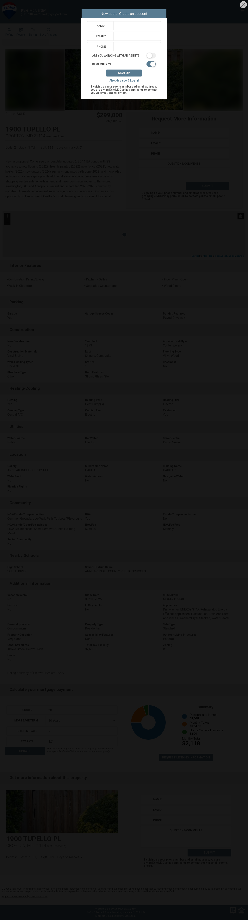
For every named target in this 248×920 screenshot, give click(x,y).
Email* (101, 36)
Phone (101, 46)
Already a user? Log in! (124, 80)
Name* (101, 25)
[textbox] (136, 25)
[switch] (124, 55)
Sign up (124, 73)
